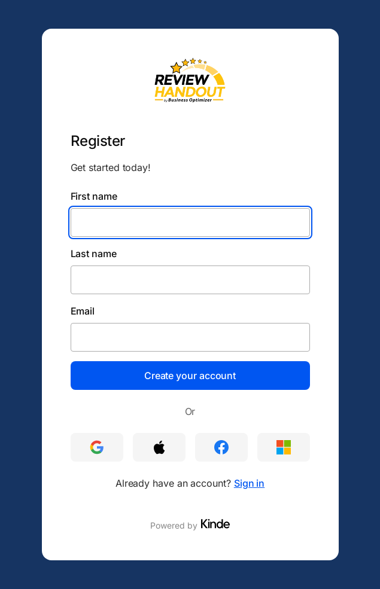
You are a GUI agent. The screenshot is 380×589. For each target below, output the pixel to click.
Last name (94, 254)
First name (94, 196)
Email (83, 311)
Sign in (249, 483)
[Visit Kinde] (215, 524)
